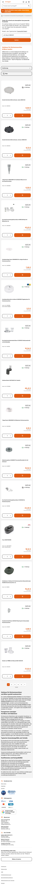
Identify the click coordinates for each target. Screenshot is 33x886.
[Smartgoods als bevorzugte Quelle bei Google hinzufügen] (8, 812)
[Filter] (16, 74)
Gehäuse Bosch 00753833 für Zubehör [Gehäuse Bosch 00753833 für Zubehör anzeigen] (11, 380)
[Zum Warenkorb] (29, 2)
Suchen (17, 40)
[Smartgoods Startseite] (8, 2)
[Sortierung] (16, 68)
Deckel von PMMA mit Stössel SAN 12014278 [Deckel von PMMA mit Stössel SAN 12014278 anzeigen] (12, 660)
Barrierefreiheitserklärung (7, 877)
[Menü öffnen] (3, 2)
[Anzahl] (7, 115)
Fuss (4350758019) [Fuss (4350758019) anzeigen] (6, 539)
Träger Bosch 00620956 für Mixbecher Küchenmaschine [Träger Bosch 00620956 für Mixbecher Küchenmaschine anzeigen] (15, 420)
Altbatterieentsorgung (6, 874)
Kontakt (3, 788)
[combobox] (16, 35)
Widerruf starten (16, 859)
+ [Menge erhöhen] (10, 115)
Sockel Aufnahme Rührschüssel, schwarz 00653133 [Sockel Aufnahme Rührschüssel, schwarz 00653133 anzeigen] (14, 139)
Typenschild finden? (22, 31)
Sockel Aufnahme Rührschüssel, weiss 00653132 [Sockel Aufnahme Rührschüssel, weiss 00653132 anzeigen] (13, 99)
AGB (2, 872)
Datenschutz (4, 869)
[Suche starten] (29, 6)
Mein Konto (3, 783)
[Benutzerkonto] (26, 2)
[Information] (23, 2)
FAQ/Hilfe (3, 786)
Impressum (3, 866)
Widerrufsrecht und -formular (7, 880)
